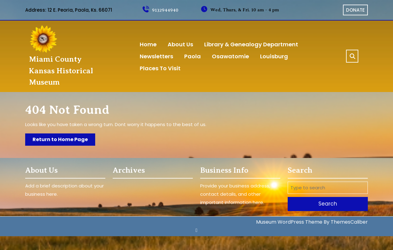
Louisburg (274, 56)
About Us (180, 44)
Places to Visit (160, 68)
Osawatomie (230, 56)
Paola (192, 56)
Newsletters (156, 56)
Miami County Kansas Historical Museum (61, 71)
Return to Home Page (64, 141)
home (148, 44)
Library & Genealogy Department (251, 44)
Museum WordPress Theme (289, 221)
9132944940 (160, 10)
